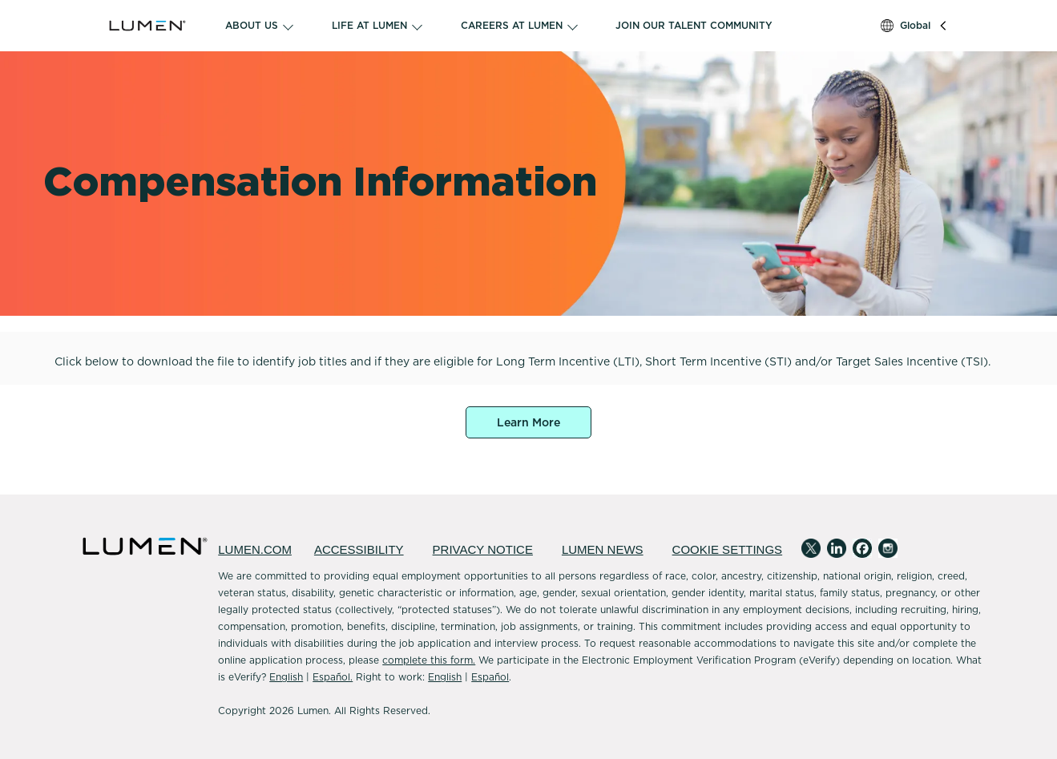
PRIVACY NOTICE (483, 549)
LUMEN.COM (255, 549)
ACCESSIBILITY (359, 549)
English (286, 677)
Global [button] (915, 25)
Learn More (528, 422)
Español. (333, 677)
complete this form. (428, 660)
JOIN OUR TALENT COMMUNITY (694, 25)
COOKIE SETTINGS (727, 549)
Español (490, 677)
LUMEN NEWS (602, 549)
